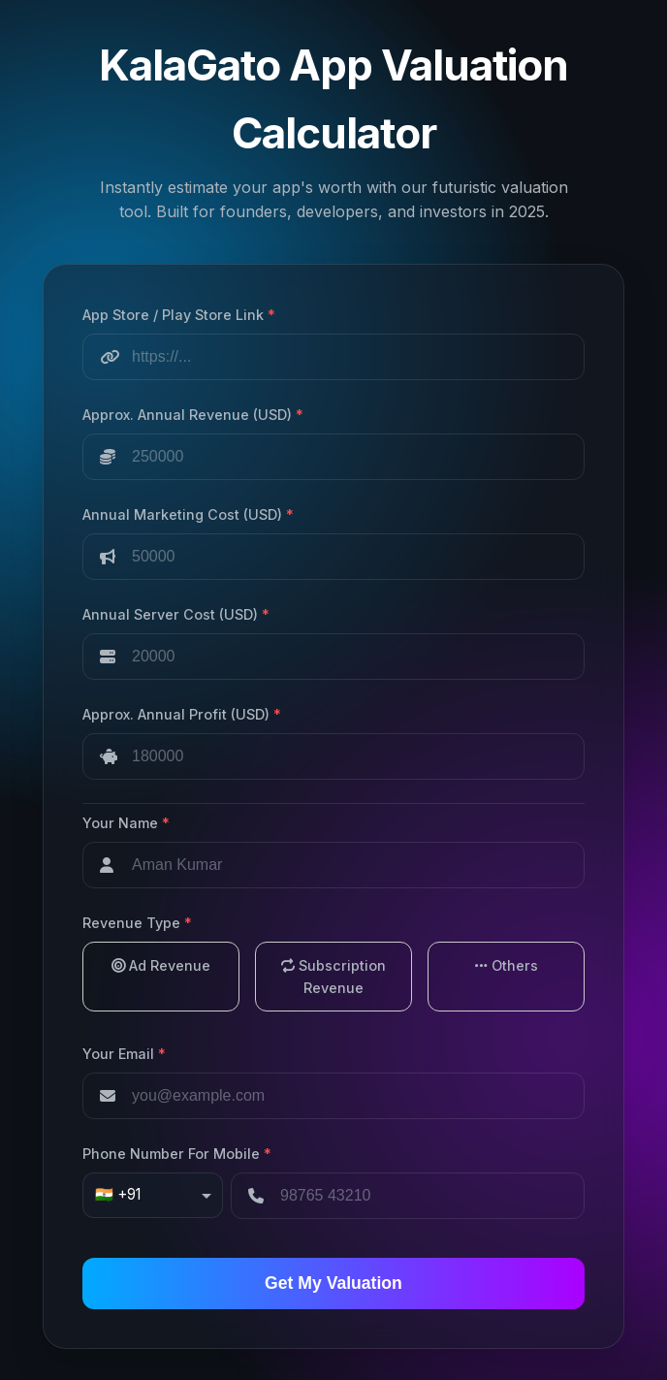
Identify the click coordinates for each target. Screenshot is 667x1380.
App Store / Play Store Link (178, 314)
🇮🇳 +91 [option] (118, 1194)
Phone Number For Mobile (176, 1153)
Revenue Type (137, 923)
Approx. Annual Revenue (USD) (192, 414)
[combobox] (152, 1195)
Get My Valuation (333, 1283)
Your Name (126, 823)
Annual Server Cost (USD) (176, 614)
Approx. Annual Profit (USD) (181, 714)
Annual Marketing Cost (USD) (188, 514)
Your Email (124, 1053)
